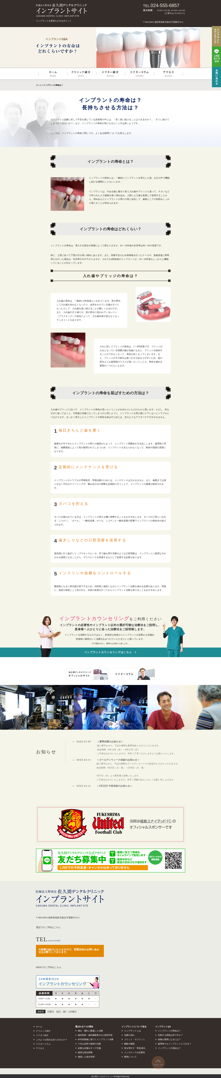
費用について (130, 1057)
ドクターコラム (43, 1044)
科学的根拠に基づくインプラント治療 (95, 1039)
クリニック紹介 (43, 1031)
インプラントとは (132, 1031)
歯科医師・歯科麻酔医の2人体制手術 (95, 1035)
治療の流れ (129, 1035)
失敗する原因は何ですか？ (170, 1035)
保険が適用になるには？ (169, 1039)
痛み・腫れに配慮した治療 (90, 1031)
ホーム (38, 85)
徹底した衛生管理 (86, 1057)
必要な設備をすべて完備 (89, 1048)
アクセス (40, 1048)
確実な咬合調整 (85, 1052)
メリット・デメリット (134, 1039)
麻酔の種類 (129, 1044)
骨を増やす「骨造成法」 (135, 1048)
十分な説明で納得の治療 (89, 1044)
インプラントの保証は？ (169, 1048)
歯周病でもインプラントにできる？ (174, 1044)
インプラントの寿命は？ (169, 1031)
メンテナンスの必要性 (134, 1052)
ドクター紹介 (42, 1035)
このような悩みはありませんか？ (51, 1040)
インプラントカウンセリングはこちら (108, 652)
